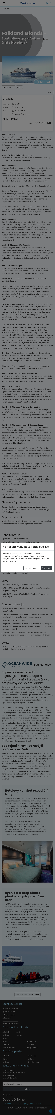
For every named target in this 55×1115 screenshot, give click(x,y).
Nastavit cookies (31, 568)
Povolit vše (46, 568)
